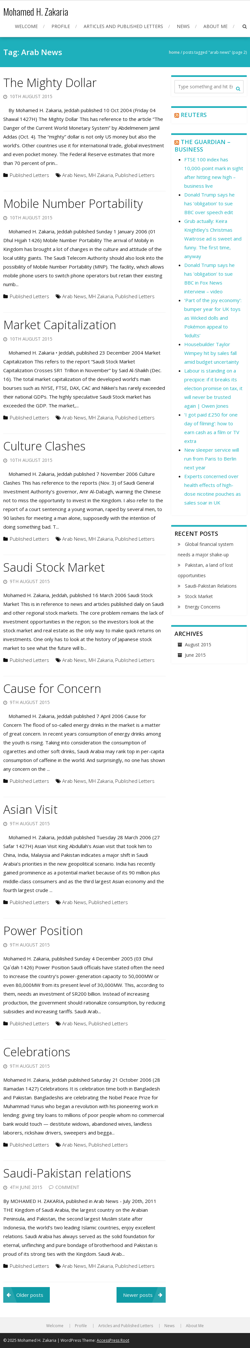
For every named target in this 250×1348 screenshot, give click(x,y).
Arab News (74, 175)
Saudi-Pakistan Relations (211, 586)
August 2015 (198, 644)
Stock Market (199, 596)
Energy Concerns (202, 607)
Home (174, 52)
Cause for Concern (52, 688)
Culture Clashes (44, 446)
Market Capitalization (59, 325)
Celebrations (36, 1052)
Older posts (29, 1295)
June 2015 (195, 655)
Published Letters (29, 175)
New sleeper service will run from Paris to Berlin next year (211, 459)
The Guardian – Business (202, 145)
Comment (67, 1187)
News (183, 26)
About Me (215, 26)
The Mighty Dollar (50, 83)
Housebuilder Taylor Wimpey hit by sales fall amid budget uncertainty (211, 353)
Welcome (26, 26)
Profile (60, 26)
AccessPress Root (113, 1340)
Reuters (194, 115)
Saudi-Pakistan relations (67, 1173)
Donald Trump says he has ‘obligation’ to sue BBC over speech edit (209, 203)
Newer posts (138, 1295)
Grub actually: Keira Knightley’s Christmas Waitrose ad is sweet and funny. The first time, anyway (213, 238)
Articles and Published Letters (123, 26)
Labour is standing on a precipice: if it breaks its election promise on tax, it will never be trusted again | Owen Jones (213, 388)
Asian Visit (30, 809)
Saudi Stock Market (54, 567)
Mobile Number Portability (73, 204)
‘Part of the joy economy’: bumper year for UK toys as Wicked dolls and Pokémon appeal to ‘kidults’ (213, 318)
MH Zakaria (101, 175)
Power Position (43, 931)
